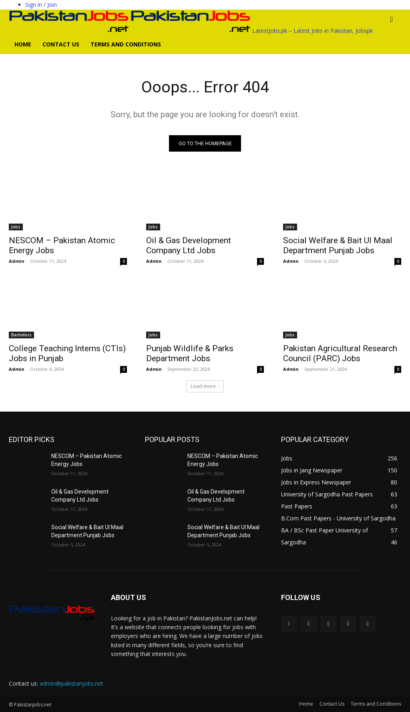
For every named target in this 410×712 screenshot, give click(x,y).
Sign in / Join (41, 4)
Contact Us (60, 44)
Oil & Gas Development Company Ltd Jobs (188, 245)
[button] (391, 20)
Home (22, 44)
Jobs (15, 227)
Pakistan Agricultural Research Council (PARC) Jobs (340, 353)
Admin (16, 261)
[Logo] (70, 30)
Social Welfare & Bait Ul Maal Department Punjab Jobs (337, 245)
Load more (205, 386)
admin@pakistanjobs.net (71, 684)
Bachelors (21, 335)
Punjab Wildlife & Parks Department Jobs (189, 353)
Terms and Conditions (125, 44)
